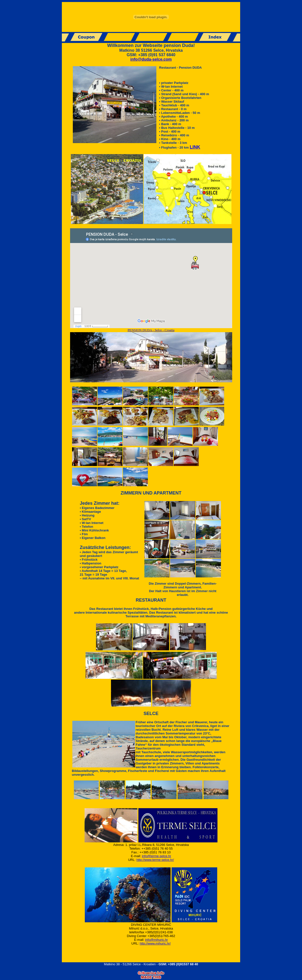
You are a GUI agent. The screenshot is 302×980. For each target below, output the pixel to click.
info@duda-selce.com (151, 59)
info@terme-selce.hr (156, 856)
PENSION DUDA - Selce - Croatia (151, 330)
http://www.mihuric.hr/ (155, 943)
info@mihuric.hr (156, 940)
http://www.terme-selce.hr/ (155, 860)
